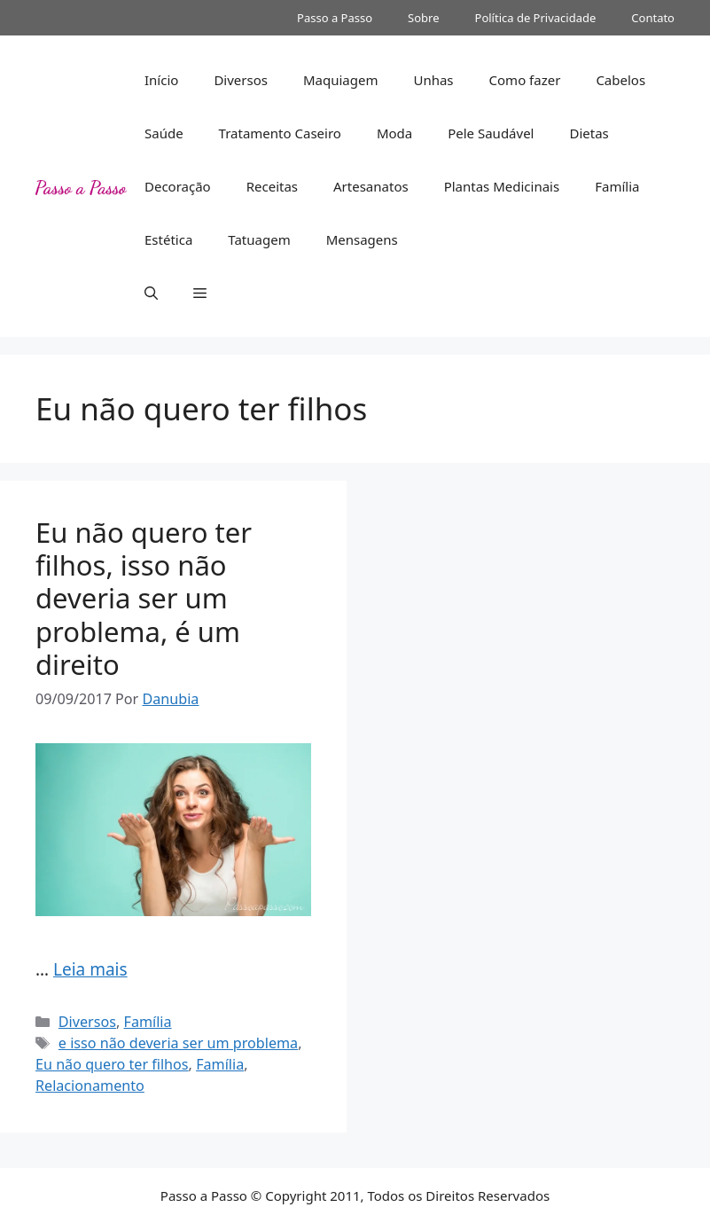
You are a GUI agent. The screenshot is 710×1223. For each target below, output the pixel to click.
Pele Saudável (491, 133)
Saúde (163, 133)
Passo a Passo (334, 18)
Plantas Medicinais (502, 186)
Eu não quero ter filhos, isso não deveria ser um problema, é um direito (143, 598)
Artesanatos (371, 186)
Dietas (588, 133)
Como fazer (525, 80)
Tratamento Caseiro (280, 133)
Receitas (272, 186)
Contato (653, 18)
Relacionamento (89, 1085)
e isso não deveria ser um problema (178, 1043)
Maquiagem (340, 80)
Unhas (433, 80)
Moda (394, 133)
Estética (168, 239)
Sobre (423, 18)
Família (617, 186)
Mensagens (362, 239)
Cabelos (620, 80)
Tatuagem (259, 239)
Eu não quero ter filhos (112, 1064)
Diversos (241, 80)
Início (161, 80)
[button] (151, 292)
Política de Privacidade (536, 18)
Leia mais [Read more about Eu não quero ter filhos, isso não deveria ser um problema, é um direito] (90, 969)
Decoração (177, 186)
